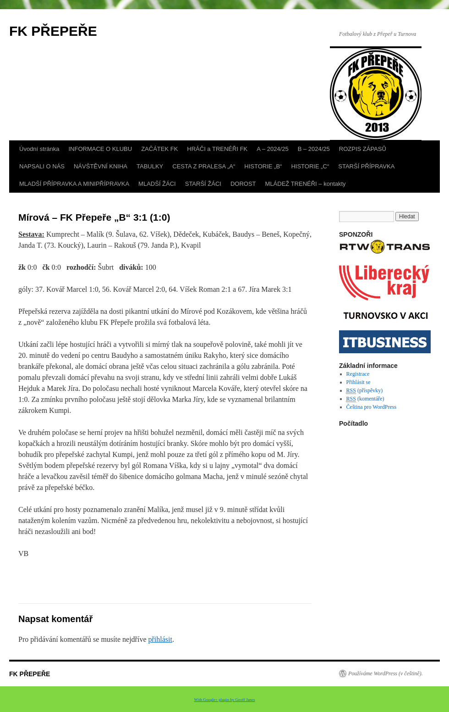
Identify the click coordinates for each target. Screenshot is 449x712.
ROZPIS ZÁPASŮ (362, 148)
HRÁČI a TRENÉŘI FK (217, 148)
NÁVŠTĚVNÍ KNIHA (100, 166)
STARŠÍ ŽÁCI (203, 183)
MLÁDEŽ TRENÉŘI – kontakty (305, 183)
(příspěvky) (364, 390)
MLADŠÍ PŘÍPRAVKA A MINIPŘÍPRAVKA (74, 183)
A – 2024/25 (272, 148)
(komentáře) (365, 398)
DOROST (243, 183)
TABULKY (150, 166)
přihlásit (160, 639)
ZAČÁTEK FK (159, 148)
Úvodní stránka (39, 148)
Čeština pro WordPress (371, 407)
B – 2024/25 (314, 148)
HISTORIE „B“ (263, 166)
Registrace (358, 374)
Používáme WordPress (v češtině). (385, 673)
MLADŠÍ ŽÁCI (157, 183)
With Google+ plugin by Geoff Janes (224, 699)
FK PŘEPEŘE (53, 31)
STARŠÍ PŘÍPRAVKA (366, 166)
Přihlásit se (358, 382)
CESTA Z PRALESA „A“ (203, 166)
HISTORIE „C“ (310, 166)
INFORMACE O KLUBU (100, 148)
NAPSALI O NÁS (42, 166)
